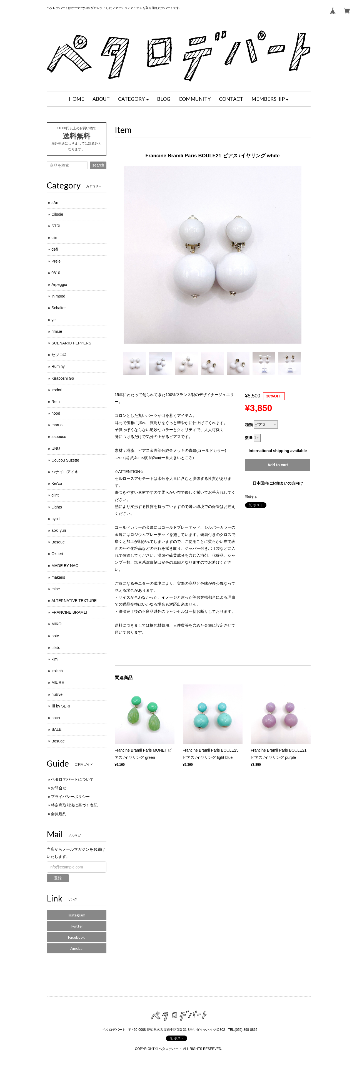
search (98, 165)
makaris (58, 577)
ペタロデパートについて (72, 779)
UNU (55, 448)
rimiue (56, 331)
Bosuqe (57, 741)
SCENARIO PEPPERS (71, 343)
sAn (54, 202)
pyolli (55, 519)
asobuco (58, 436)
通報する (251, 496)
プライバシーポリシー (70, 796)
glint (55, 495)
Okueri (57, 553)
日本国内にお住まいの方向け (278, 483)
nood (55, 413)
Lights (56, 507)
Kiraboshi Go (62, 378)
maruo (57, 425)
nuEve (57, 694)
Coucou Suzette (65, 460)
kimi (54, 659)
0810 (55, 273)
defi (54, 249)
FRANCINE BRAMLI (69, 612)
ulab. (55, 647)
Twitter (76, 926)
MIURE (57, 682)
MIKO (56, 624)
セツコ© (58, 354)
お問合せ (58, 788)
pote (55, 636)
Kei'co (56, 483)
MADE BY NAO (64, 565)
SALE (56, 729)
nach (55, 718)
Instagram (76, 915)
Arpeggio (59, 284)
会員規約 (58, 814)
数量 (249, 437)
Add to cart (278, 465)
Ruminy (57, 366)
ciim (54, 237)
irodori (56, 390)
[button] (133, 99)
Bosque (57, 542)
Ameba (76, 948)
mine (55, 589)
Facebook (76, 937)
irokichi (57, 671)
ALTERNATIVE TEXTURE (74, 600)
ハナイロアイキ (65, 472)
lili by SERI (60, 706)
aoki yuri (58, 530)
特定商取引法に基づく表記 (74, 805)
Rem (55, 401)
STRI (55, 226)
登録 (58, 878)
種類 (249, 424)
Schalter (58, 308)
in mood (58, 296)
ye (53, 320)
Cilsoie (57, 214)
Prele (56, 261)
